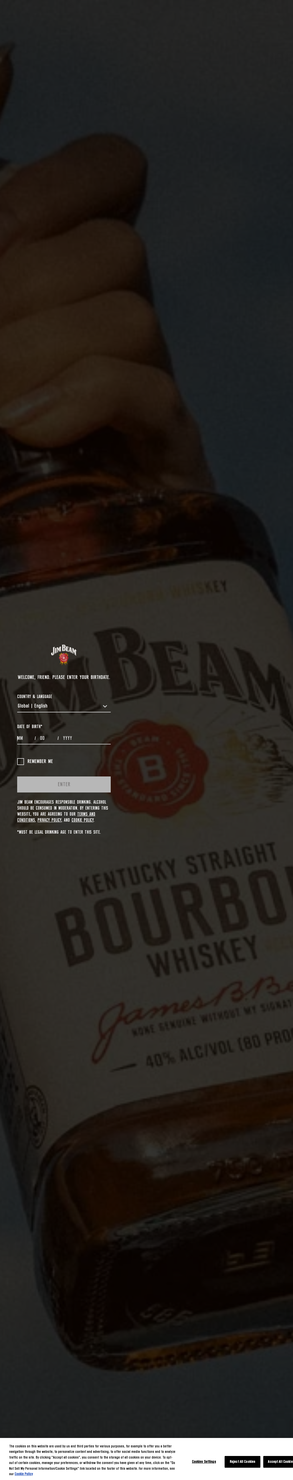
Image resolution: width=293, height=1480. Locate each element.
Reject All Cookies (242, 1462)
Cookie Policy (83, 820)
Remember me (35, 761)
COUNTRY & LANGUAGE (34, 696)
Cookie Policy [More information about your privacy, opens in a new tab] (24, 1474)
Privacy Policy (49, 820)
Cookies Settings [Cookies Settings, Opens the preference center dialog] (204, 1462)
